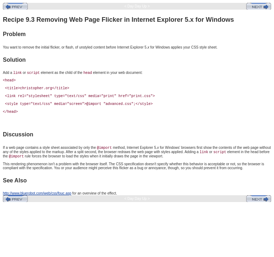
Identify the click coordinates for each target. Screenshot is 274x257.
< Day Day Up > (137, 6)
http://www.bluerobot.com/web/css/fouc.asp (37, 193)
